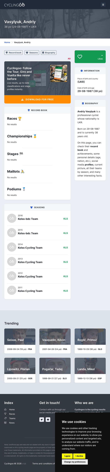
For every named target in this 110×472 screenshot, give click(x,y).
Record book (13, 52)
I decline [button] (79, 456)
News (11, 423)
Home (7, 42)
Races (12, 414)
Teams (12, 418)
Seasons (32, 52)
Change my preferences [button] (75, 462)
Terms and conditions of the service (49, 463)
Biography (48, 52)
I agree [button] (67, 456)
